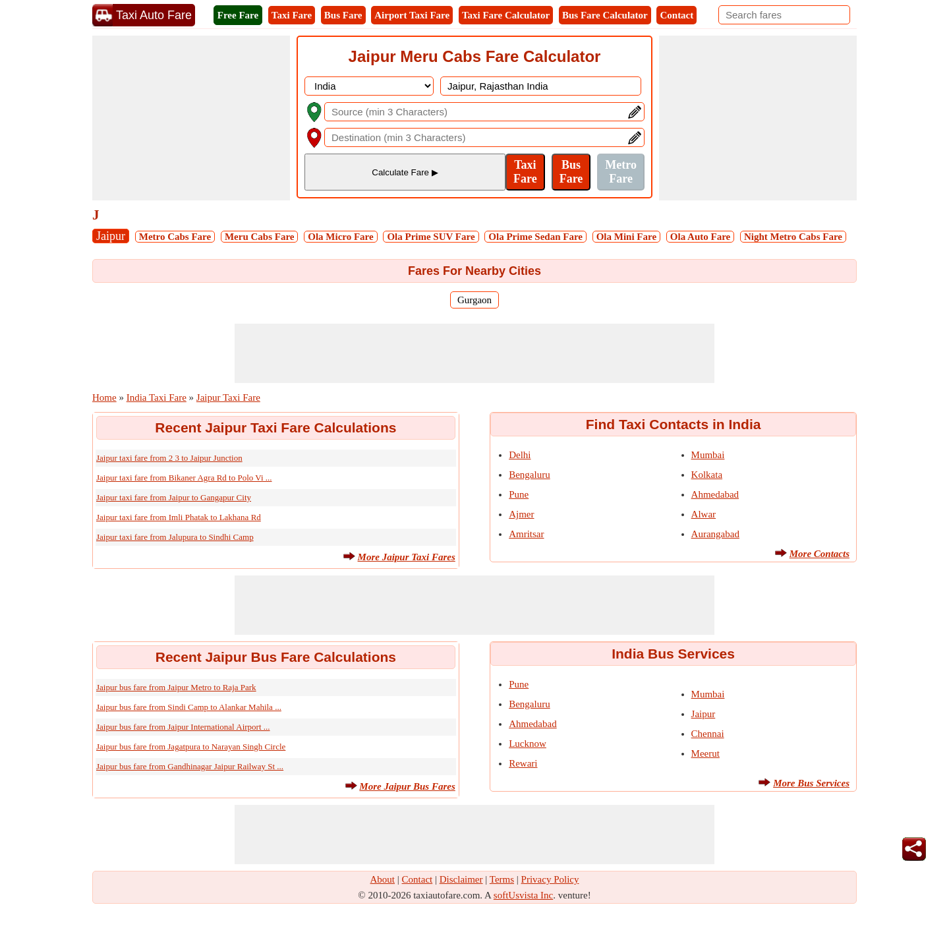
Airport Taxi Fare (411, 15)
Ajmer (521, 514)
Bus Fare (343, 15)
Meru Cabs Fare (260, 236)
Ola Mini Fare (626, 236)
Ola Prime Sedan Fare (535, 236)
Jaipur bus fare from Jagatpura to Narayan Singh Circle (190, 746)
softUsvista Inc (523, 895)
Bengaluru (529, 474)
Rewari (523, 763)
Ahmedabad (715, 494)
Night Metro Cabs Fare (793, 236)
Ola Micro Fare (340, 236)
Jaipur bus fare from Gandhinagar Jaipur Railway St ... (189, 766)
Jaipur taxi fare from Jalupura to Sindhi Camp (175, 537)
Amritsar (526, 534)
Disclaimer (461, 879)
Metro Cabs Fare (175, 236)
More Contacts (819, 553)
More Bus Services (811, 783)
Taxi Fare (292, 15)
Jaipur (110, 236)
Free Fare (237, 15)
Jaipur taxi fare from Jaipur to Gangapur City (173, 497)
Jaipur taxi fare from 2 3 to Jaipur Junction (169, 458)
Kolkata (706, 474)
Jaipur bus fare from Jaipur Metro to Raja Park (176, 687)
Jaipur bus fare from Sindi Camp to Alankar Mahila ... (188, 707)
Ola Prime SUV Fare (430, 236)
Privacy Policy (550, 879)
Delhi (520, 455)
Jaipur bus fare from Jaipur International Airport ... (183, 727)
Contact (676, 15)
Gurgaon (474, 300)
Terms (502, 879)
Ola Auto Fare (700, 236)
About (382, 879)
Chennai (707, 733)
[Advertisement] (191, 118)
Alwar (703, 514)
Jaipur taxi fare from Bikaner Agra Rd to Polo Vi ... (184, 478)
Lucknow (527, 743)
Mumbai (708, 455)
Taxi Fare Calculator (506, 15)
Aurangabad (715, 534)
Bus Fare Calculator (605, 15)
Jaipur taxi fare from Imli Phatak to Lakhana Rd (178, 517)
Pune (519, 494)
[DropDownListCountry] (369, 86)
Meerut (705, 753)
